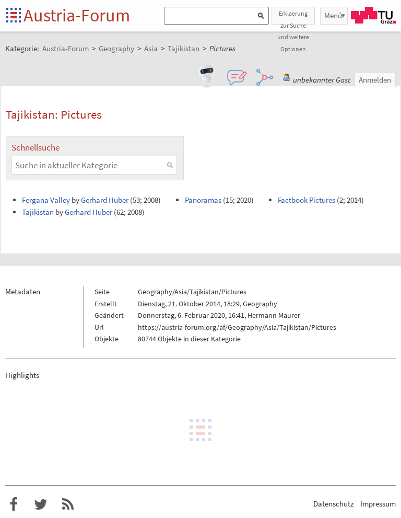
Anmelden (375, 80)
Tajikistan (38, 212)
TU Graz (373, 15)
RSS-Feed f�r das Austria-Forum (68, 504)
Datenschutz (333, 504)
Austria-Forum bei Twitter (40, 504)
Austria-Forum (76, 15)
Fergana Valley (46, 200)
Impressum (378, 504)
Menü (333, 15)
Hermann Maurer (273, 315)
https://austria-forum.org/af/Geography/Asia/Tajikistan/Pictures (237, 327)
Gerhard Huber (104, 200)
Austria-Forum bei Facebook (13, 504)
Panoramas (203, 200)
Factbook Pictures (306, 200)
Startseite (14, 16)
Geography (260, 303)
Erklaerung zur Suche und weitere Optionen (293, 17)
